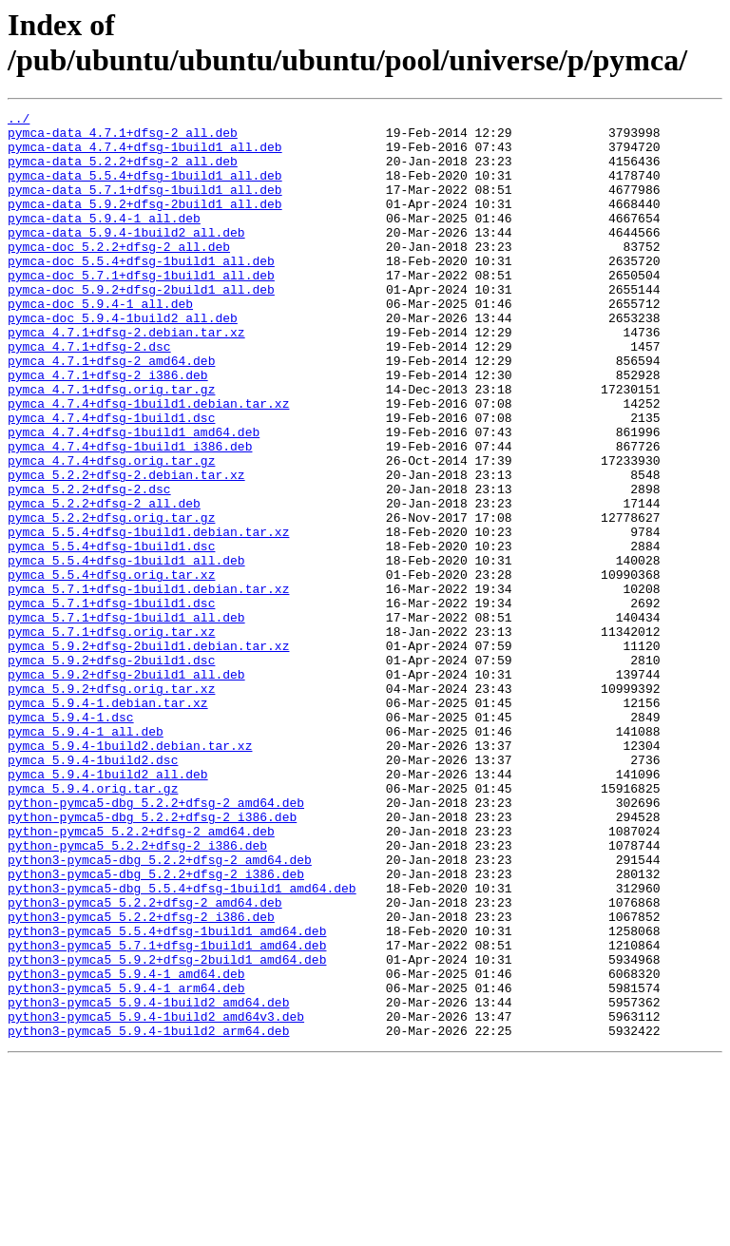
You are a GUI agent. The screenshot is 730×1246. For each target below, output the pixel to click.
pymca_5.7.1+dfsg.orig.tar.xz (111, 736)
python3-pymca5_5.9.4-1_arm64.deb (126, 1164)
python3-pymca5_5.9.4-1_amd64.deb (126, 1147)
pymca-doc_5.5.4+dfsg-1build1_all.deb (141, 291)
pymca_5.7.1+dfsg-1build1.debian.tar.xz (148, 685)
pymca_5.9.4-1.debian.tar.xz (108, 822)
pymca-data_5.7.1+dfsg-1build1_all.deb (145, 206)
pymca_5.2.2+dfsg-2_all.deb (104, 582)
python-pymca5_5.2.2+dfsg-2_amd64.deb (141, 976)
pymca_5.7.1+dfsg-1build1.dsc (111, 702)
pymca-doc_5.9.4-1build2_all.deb (123, 360)
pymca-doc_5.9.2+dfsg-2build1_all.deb (141, 326)
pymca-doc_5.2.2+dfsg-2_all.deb (119, 274)
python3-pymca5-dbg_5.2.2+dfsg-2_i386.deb (156, 1027)
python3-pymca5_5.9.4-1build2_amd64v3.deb (156, 1198)
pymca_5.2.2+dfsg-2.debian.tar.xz (126, 548)
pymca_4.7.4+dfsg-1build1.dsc (111, 480)
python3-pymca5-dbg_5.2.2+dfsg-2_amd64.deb (160, 1010)
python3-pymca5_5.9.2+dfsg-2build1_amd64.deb (167, 1130)
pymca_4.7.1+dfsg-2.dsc (89, 394)
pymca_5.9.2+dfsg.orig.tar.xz (111, 805)
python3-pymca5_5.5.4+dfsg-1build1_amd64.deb (167, 1095)
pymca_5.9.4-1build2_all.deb (108, 907)
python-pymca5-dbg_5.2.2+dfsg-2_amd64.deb (156, 941)
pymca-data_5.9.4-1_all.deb (104, 240)
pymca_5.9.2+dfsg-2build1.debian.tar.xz (148, 753)
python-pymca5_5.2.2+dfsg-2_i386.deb (137, 993)
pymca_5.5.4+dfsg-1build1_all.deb (126, 651)
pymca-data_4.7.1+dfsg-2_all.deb (123, 137)
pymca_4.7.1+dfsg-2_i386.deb (108, 428)
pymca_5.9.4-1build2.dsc (93, 890)
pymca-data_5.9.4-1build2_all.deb (126, 257)
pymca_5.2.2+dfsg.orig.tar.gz (111, 599)
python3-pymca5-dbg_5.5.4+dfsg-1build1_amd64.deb (182, 1044)
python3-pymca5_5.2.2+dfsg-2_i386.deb (141, 1078)
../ (18, 120)
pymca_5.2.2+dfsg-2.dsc (89, 565)
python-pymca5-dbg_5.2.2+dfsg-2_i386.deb (152, 959)
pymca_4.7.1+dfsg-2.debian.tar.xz (126, 377)
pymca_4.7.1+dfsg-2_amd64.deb (111, 411)
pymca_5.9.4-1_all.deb (85, 856)
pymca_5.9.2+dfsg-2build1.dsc (111, 770)
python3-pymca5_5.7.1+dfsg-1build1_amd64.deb (167, 1112)
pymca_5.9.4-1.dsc (71, 839)
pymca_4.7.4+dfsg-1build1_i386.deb (130, 514)
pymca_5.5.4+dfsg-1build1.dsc (111, 633)
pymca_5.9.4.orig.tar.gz (93, 924)
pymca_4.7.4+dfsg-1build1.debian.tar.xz (148, 462)
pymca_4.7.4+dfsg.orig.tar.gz (111, 531)
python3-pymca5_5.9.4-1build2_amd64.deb (148, 1181)
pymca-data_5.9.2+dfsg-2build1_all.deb (145, 223)
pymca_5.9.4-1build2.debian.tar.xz (130, 873)
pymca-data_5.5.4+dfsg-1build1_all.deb (145, 189)
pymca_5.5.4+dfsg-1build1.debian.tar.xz (148, 616)
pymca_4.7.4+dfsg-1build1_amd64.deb (133, 497)
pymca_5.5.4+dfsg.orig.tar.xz (111, 668)
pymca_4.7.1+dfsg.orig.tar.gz (111, 445)
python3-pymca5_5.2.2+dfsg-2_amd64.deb (145, 1061)
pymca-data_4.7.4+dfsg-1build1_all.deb (145, 154)
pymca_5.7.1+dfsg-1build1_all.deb (126, 719)
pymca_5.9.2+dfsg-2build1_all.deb (126, 787)
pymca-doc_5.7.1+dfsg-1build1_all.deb (141, 308)
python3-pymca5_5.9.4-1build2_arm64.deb (148, 1215)
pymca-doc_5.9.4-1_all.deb (100, 343)
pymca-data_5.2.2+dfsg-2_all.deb (123, 172)
